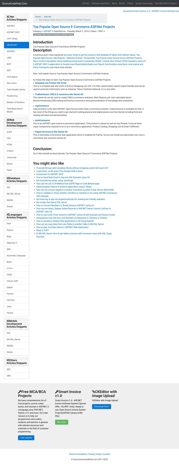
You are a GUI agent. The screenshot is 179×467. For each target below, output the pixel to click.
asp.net (47, 16)
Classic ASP (12, 281)
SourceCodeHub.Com (14, 3)
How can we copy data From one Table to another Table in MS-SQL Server (70, 224)
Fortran (10, 294)
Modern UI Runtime (16, 102)
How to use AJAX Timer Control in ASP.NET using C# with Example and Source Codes (75, 215)
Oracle (10, 206)
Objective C (12, 243)
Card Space (12, 77)
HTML (9, 144)
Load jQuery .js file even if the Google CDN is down (59, 171)
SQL (9, 187)
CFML (9, 274)
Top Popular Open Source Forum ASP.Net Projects (119, 58)
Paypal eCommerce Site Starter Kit (51, 132)
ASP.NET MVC (13, 32)
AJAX (9, 132)
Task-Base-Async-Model (15, 110)
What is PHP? (42, 230)
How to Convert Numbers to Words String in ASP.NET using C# (65, 205)
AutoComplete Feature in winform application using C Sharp (63, 187)
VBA (9, 376)
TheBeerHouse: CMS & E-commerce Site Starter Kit (59, 94)
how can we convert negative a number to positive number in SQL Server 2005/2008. (75, 190)
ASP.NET (11, 26)
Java (9, 306)
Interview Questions (101, 3)
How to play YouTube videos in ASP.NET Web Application (62, 227)
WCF (9, 64)
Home (38, 16)
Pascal (10, 313)
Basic (9, 262)
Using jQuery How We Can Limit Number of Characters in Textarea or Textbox (71, 218)
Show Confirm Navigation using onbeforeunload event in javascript (63, 61)
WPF (9, 70)
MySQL (10, 200)
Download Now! (101, 406)
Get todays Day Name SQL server (51, 202)
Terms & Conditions (78, 454)
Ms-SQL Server (13, 194)
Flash (9, 170)
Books (122, 3)
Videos (130, 3)
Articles (86, 3)
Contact (106, 454)
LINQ (9, 58)
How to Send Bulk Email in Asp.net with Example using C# (63, 177)
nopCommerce (42, 106)
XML (9, 249)
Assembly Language (16, 255)
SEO (9, 369)
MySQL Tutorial (102, 61)
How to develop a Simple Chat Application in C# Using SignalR (65, 221)
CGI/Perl (11, 300)
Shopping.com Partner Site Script (51, 83)
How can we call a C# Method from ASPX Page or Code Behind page (67, 183)
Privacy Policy (95, 454)
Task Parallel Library (16, 89)
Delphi (10, 287)
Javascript (11, 157)
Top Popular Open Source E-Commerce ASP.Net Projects (74, 27)
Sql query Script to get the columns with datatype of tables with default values (99, 55)
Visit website (26, 437)
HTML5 (10, 151)
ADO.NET (11, 51)
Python (10, 230)
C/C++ (10, 268)
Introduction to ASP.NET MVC (49, 174)
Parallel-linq (12, 96)
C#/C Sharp (12, 38)
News (114, 3)
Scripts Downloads (144, 3)
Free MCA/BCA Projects (166, 3)
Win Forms (12, 83)
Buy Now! (61, 422)
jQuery (10, 164)
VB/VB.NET (12, 45)
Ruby (9, 236)
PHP (9, 224)
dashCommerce (42, 120)
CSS (9, 138)
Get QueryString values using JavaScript (54, 180)
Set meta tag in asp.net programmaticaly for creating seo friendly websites (70, 199)
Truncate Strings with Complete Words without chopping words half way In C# (72, 168)
